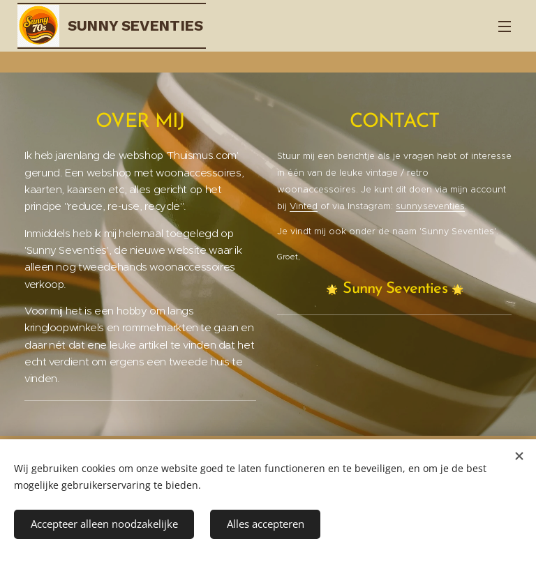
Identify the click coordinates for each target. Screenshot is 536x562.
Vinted (304, 206)
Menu (504, 26)
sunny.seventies (430, 206)
